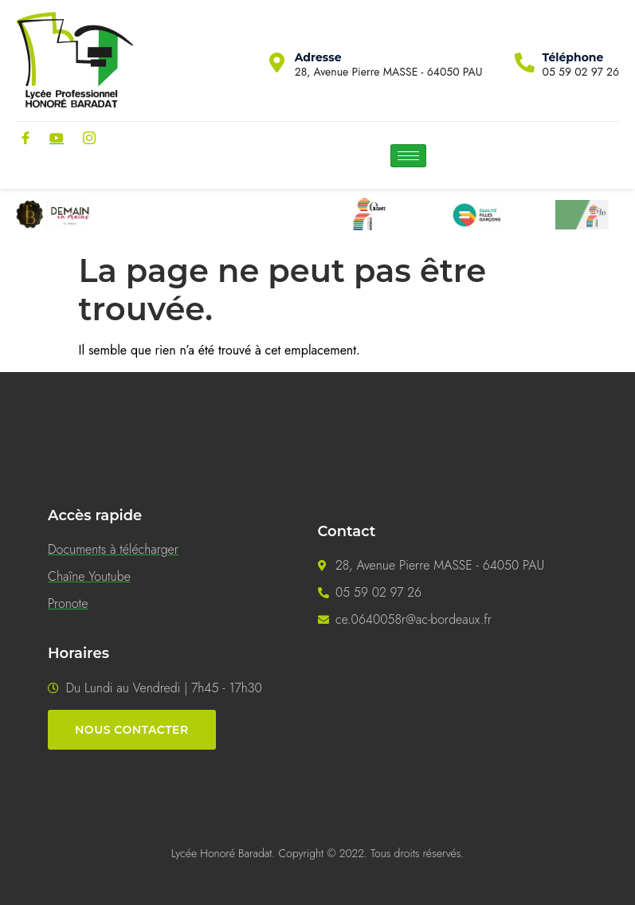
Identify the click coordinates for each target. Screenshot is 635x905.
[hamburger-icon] (408, 155)
